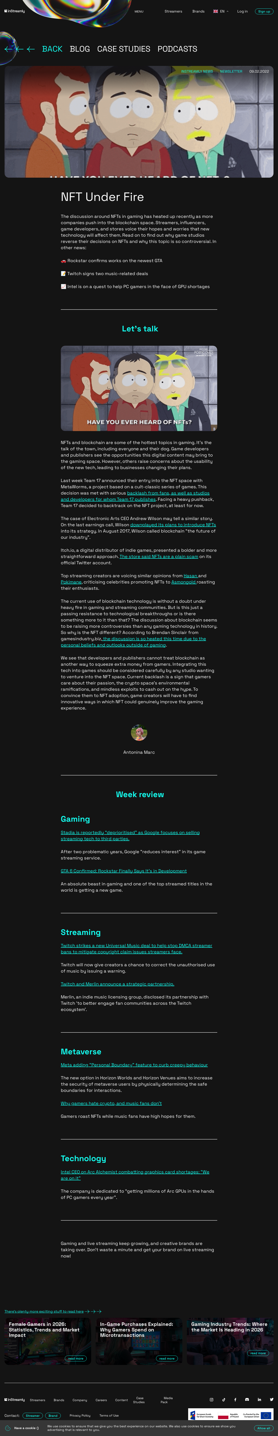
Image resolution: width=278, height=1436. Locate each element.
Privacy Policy (80, 1415)
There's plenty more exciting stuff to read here (52, 1312)
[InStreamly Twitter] (272, 1400)
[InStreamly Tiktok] (223, 1400)
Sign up (264, 11)
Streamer (33, 1416)
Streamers (173, 11)
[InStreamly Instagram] (211, 1400)
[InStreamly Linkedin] (259, 1400)
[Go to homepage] (63, 11)
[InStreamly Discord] (247, 1400)
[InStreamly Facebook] (235, 1400)
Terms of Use (109, 1415)
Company (80, 1400)
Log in (242, 11)
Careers (101, 1400)
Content (121, 1400)
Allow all (263, 1428)
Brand (52, 1416)
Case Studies (139, 1400)
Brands (198, 11)
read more (75, 1358)
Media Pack (167, 1400)
